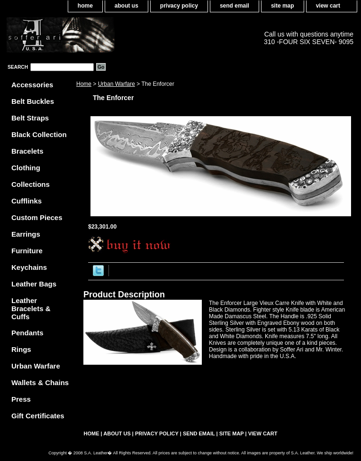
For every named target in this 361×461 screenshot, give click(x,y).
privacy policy (179, 5)
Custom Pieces (37, 217)
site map (282, 5)
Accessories (32, 85)
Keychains (29, 267)
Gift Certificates (37, 416)
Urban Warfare (116, 84)
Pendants (27, 333)
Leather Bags (33, 284)
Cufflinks (26, 201)
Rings (21, 349)
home (85, 5)
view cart (328, 5)
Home (83, 84)
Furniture (27, 251)
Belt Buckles (32, 101)
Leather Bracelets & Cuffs (31, 308)
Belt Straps (30, 118)
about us (126, 5)
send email (234, 5)
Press (21, 399)
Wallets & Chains (40, 382)
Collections (30, 184)
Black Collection (39, 134)
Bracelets (27, 151)
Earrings (25, 234)
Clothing (25, 168)
